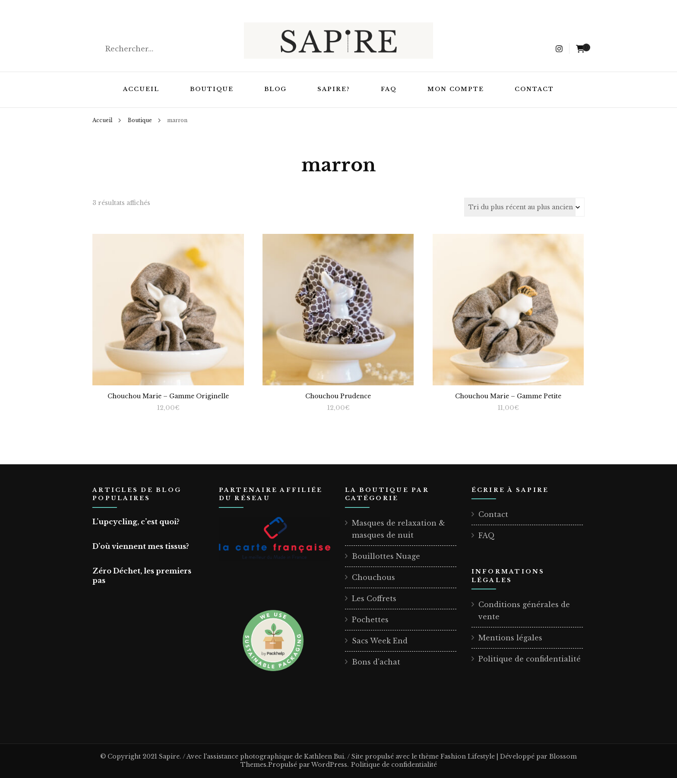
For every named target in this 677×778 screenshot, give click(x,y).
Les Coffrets (374, 598)
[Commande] (524, 207)
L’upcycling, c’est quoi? (136, 521)
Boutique (212, 89)
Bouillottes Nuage (386, 556)
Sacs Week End (380, 640)
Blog (275, 89)
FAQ (389, 89)
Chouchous (373, 577)
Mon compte (455, 89)
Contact (534, 89)
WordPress (329, 765)
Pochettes (370, 619)
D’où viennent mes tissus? (140, 546)
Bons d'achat (376, 662)
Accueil (141, 89)
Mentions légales (510, 637)
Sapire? (333, 89)
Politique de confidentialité (529, 659)
